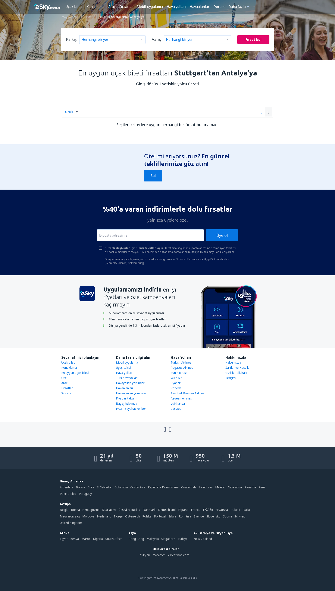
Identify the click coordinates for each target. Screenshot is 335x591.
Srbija (172, 516)
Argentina (66, 487)
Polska (146, 516)
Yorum (219, 6)
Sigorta (66, 393)
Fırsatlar (126, 6)
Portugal (160, 516)
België (64, 510)
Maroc (85, 539)
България (109, 510)
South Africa (113, 539)
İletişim (230, 378)
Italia (246, 510)
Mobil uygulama (150, 6)
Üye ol (222, 235)
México (220, 487)
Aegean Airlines (181, 398)
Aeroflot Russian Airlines (187, 393)
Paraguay (85, 494)
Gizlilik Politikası (236, 373)
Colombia (121, 487)
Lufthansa (178, 403)
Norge (118, 516)
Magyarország (70, 516)
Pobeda (176, 388)
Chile (91, 487)
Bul (153, 175)
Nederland (104, 516)
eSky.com (159, 555)
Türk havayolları (127, 378)
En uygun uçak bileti (75, 373)
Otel (64, 378)
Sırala (69, 112)
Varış (156, 39)
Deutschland (167, 510)
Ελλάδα (208, 510)
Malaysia (153, 539)
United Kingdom (71, 523)
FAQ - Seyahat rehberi (131, 409)
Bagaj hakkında (126, 403)
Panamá (250, 487)
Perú (262, 487)
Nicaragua (235, 487)
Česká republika (129, 510)
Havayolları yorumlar (130, 383)
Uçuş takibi (123, 368)
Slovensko (213, 516)
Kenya (74, 539)
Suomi (227, 516)
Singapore (168, 539)
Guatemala (189, 487)
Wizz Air (176, 378)
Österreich (132, 516)
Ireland (235, 510)
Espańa (183, 510)
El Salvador (104, 487)
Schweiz (239, 516)
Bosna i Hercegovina (85, 510)
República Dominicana (163, 487)
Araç (111, 6)
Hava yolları (176, 6)
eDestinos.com (178, 555)
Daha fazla (237, 6)
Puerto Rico (68, 494)
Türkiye (183, 539)
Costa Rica (137, 487)
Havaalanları (200, 6)
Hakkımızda (233, 362)
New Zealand (203, 539)
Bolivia (80, 487)
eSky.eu (145, 555)
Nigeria (98, 539)
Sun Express (179, 373)
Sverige (199, 516)
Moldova (88, 516)
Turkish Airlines (181, 362)
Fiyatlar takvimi (126, 398)
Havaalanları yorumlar (131, 393)
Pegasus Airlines (182, 368)
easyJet (176, 409)
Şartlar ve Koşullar (238, 368)
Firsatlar (67, 388)
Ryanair (176, 383)
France (195, 510)
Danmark (149, 510)
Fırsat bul (253, 39)
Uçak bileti (74, 6)
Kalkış (71, 39)
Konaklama (95, 6)
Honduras (206, 487)
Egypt (64, 539)
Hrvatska (222, 510)
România (185, 516)
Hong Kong (136, 539)
